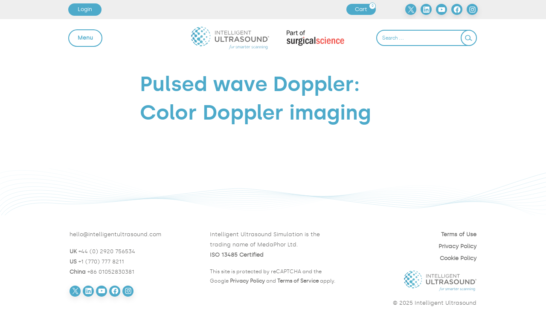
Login (85, 9)
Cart (365, 9)
